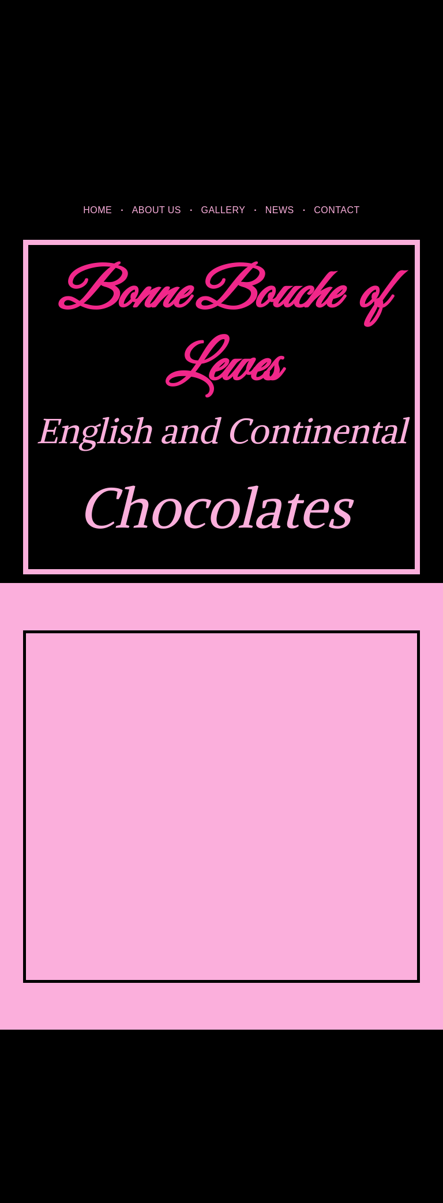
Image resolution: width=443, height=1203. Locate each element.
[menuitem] (98, 210)
